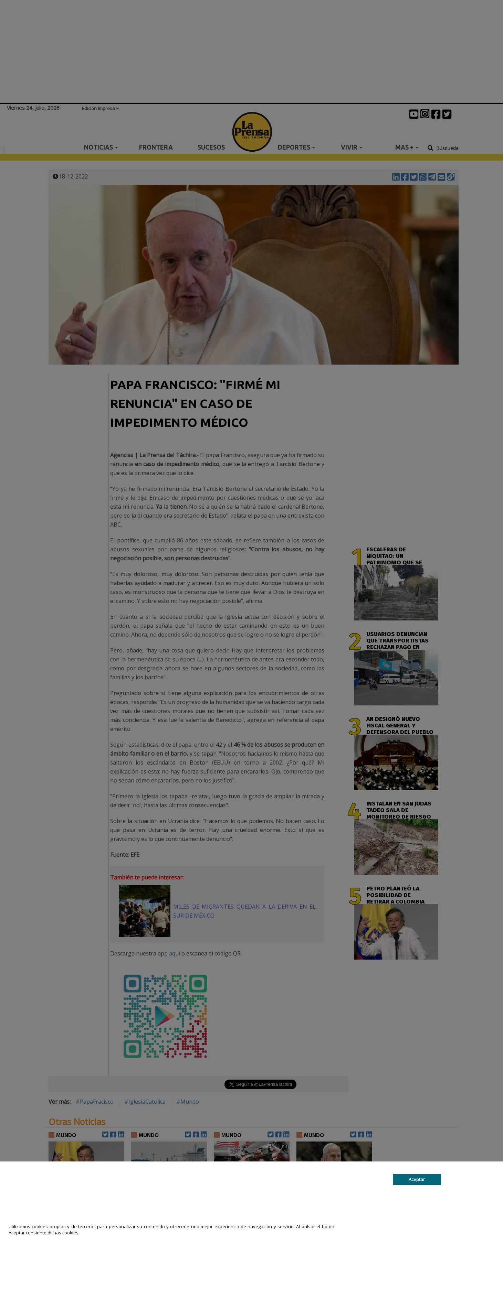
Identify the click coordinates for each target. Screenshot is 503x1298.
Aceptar (417, 1179)
